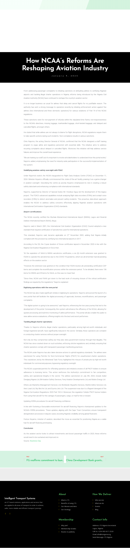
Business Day (35, 441)
